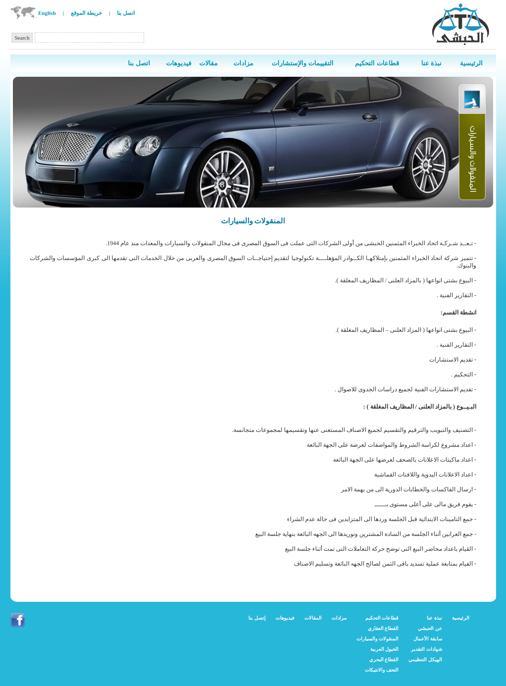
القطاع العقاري (383, 628)
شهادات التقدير (426, 649)
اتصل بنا (126, 13)
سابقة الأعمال (427, 638)
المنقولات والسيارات (377, 638)
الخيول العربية (384, 649)
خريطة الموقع (86, 13)
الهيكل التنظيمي (425, 659)
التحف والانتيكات (382, 670)
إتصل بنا (257, 618)
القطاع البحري (384, 659)
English (47, 13)
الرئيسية (460, 618)
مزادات (339, 618)
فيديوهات (285, 618)
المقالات (313, 618)
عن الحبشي (430, 628)
